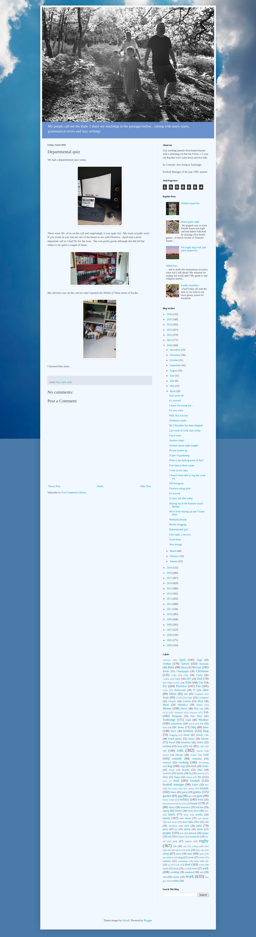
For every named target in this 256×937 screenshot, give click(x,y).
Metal (166, 704)
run (175, 846)
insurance (185, 807)
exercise (167, 773)
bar (201, 723)
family (180, 773)
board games (175, 738)
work (69, 382)
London (187, 701)
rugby (203, 840)
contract (167, 762)
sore (189, 853)
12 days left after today (181, 498)
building (167, 746)
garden (167, 796)
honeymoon (168, 803)
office (196, 822)
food (176, 780)
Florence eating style (179, 488)
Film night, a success (179, 534)
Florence (181, 686)
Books (166, 671)
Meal (200, 701)
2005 (170, 640)
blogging (173, 735)
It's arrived (174, 493)
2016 (170, 583)
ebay (199, 769)
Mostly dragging (177, 524)
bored (172, 742)
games (197, 792)
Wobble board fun (190, 203)
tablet (196, 861)
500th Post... (172, 266)
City (186, 675)
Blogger (148, 920)
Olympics (178, 712)
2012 (170, 604)
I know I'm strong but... (181, 405)
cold (206, 754)
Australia (203, 663)
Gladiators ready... (178, 420)
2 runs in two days (178, 470)
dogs (182, 766)
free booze (173, 788)
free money (188, 788)
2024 (170, 324)
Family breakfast (189, 285)
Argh (199, 660)
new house (185, 818)
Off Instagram (176, 483)
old (207, 822)
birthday (188, 731)
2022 (170, 335)
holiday (184, 799)
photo (200, 829)
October (174, 360)
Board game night (190, 221)
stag (180, 857)
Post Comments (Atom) (74, 492)
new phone (203, 818)
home (200, 799)
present (192, 833)
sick (188, 850)
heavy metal (168, 799)
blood (186, 735)
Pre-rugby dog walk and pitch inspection (193, 249)
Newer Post (54, 486)
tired (187, 864)
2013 (170, 598)
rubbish (188, 841)
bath (165, 727)
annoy (191, 723)
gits (190, 796)
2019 (170, 567)
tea (169, 865)
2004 (170, 645)
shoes (178, 850)
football (195, 780)
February (175, 556)
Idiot (206, 690)
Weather (203, 719)
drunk (171, 770)
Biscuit (196, 667)
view (194, 868)
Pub (206, 712)
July (172, 375)
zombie (175, 880)
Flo (165, 686)
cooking (183, 762)
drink (193, 766)
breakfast (185, 742)
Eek (165, 682)
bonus (191, 738)
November (175, 355)
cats (180, 750)
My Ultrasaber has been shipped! (186, 425)
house (194, 803)
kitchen (199, 807)
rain (170, 836)
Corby (199, 675)
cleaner (193, 755)
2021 (170, 340)
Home (100, 486)
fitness (189, 777)
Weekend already (178, 519)
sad (184, 846)
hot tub (182, 803)
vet (185, 868)
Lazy (190, 697)
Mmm (199, 705)
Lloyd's (172, 701)
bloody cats (202, 735)
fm (199, 777)
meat (186, 814)
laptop (166, 810)
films (165, 777)
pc (176, 829)
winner (176, 877)
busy (179, 746)
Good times (175, 539)
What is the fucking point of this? (186, 460)
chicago (179, 754)
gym (200, 796)
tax (206, 861)
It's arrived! (175, 400)
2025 (170, 319)
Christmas (202, 671)
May (172, 386)
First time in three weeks (181, 465)
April (173, 391)
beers (173, 731)
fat (190, 773)
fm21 (165, 781)
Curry (178, 678)
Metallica (183, 704)
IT (194, 690)
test (177, 865)
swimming (183, 861)
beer (206, 727)
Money (167, 708)
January (174, 561)
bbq (193, 727)
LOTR (179, 697)
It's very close (176, 410)
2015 (170, 588)
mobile (199, 814)
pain (199, 825)
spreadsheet (168, 857)
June (172, 380)
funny (173, 792)
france (195, 784)
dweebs (185, 769)
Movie (184, 708)
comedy (177, 758)
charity (200, 751)
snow (179, 853)
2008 (170, 624)
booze (204, 738)
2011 (169, 609)
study (201, 857)
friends (204, 788)
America (167, 660)
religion (180, 836)
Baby (171, 667)
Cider (173, 675)
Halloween (180, 690)
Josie (166, 697)
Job (186, 694)
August (174, 370)
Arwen (185, 663)
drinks (205, 766)
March (173, 551)
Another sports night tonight (183, 445)
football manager (173, 784)
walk (206, 868)
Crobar (166, 679)
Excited (175, 682)
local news (193, 810)
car (191, 746)
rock (175, 841)
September (175, 365)
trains (166, 868)
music (166, 818)
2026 (170, 314)
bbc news (178, 727)
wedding (174, 872)
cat (165, 750)
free (207, 784)
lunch (171, 814)
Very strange (175, 544)
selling (195, 846)
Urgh (188, 720)
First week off (176, 395)
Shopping (177, 716)
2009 (170, 619)
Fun (58, 382)
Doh (199, 678)
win (165, 877)
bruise (200, 742)
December (175, 349)
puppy (205, 833)
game (185, 792)
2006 (170, 635)
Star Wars (196, 716)
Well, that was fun (178, 415)
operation (173, 826)
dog (169, 766)
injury (172, 807)
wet (201, 872)
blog (206, 731)
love (207, 811)
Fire (201, 682)
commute (197, 758)
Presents (193, 712)
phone (187, 829)
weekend (189, 872)
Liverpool (203, 697)
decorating (203, 762)
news (185, 822)
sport (201, 854)
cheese (166, 755)
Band (184, 667)
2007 (170, 629)
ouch (186, 825)
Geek (63, 382)
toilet (201, 865)
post (182, 833)
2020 (170, 345)
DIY (189, 678)
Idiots (172, 694)
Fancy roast (175, 435)
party (165, 829)
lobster (178, 810)
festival (200, 773)
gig (180, 796)
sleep (166, 853)
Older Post (145, 486)
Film (188, 682)
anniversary (176, 723)
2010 (170, 614)
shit (169, 850)
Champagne (183, 671)
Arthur (167, 663)
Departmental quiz (178, 529)
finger (177, 777)
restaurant (195, 836)
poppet (167, 833)
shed (206, 846)
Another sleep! (176, 440)
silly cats (200, 850)
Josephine (199, 694)
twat (176, 868)
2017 (170, 578)
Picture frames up (178, 450)
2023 (170, 329)
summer (167, 861)
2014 (170, 593)
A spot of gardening (179, 455)
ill (207, 803)
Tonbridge (169, 719)
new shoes (172, 822)
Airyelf (126, 920)
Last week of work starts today (185, 430)
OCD (165, 712)
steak (191, 857)
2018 (170, 573)
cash (202, 746)
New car (198, 708)
